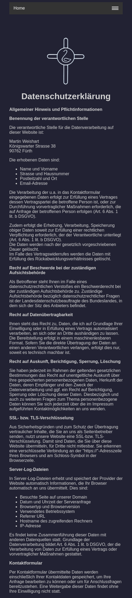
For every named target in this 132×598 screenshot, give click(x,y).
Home (19, 8)
